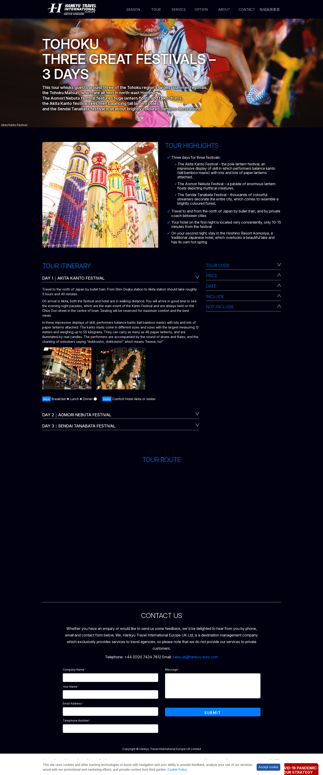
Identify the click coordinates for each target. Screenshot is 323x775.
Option (201, 9)
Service (178, 9)
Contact (247, 9)
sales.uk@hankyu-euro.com (195, 657)
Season (133, 9)
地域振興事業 (269, 9)
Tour (156, 9)
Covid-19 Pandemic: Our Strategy (298, 770)
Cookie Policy (177, 769)
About (224, 9)
